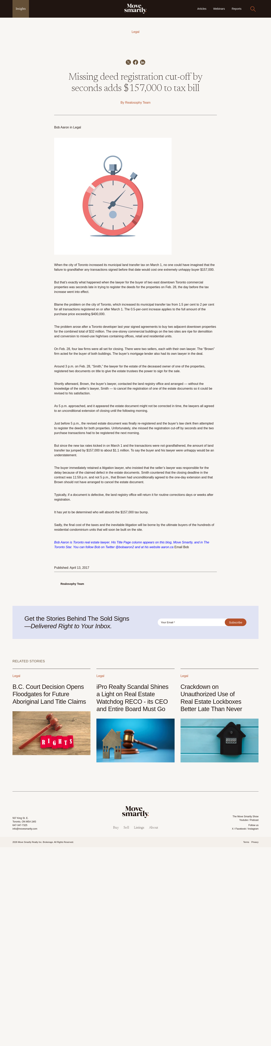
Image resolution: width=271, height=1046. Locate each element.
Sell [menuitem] (126, 1026)
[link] (135, 8)
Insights (21, 8)
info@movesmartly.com (24, 1027)
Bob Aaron (61, 326)
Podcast (254, 1018)
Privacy (255, 1040)
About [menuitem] (153, 1026)
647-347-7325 (19, 1023)
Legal (135, 31)
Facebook (240, 1027)
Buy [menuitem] (116, 1026)
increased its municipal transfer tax (146, 503)
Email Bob (181, 745)
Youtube (243, 1018)
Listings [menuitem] (139, 1026)
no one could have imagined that (186, 463)
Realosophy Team (138, 301)
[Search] (253, 9)
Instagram (253, 1027)
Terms (246, 1040)
